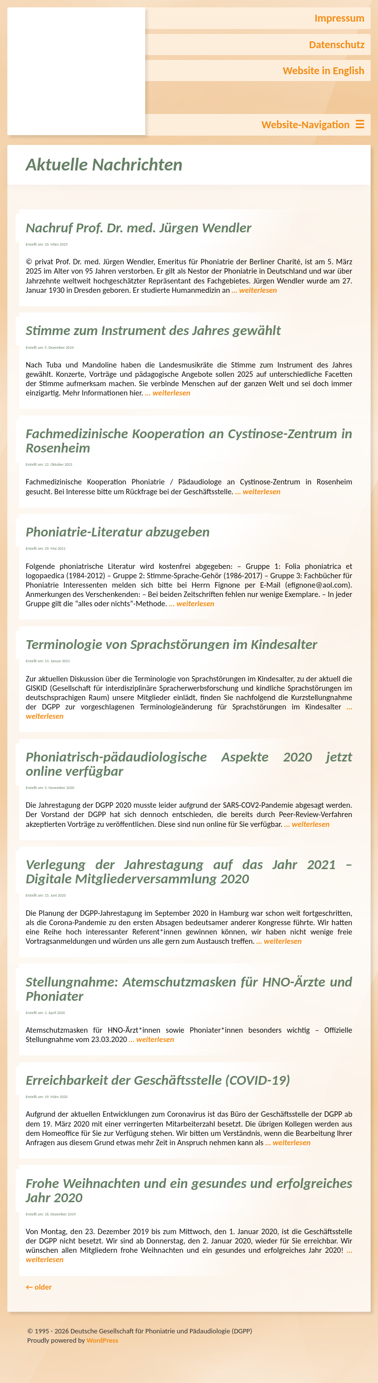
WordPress (102, 1340)
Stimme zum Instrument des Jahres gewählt (153, 330)
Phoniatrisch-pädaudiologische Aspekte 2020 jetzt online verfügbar (189, 764)
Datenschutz (337, 44)
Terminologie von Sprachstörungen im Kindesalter (171, 644)
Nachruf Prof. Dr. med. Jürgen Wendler (139, 227)
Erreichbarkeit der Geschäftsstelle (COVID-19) (158, 1080)
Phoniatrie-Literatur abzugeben (118, 531)
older (39, 1287)
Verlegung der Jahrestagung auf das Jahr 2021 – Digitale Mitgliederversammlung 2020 (189, 871)
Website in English (324, 70)
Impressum (339, 18)
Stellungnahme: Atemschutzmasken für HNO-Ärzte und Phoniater (189, 989)
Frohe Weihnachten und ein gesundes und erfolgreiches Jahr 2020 (189, 1190)
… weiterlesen (254, 290)
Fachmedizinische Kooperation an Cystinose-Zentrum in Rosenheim (189, 440)
